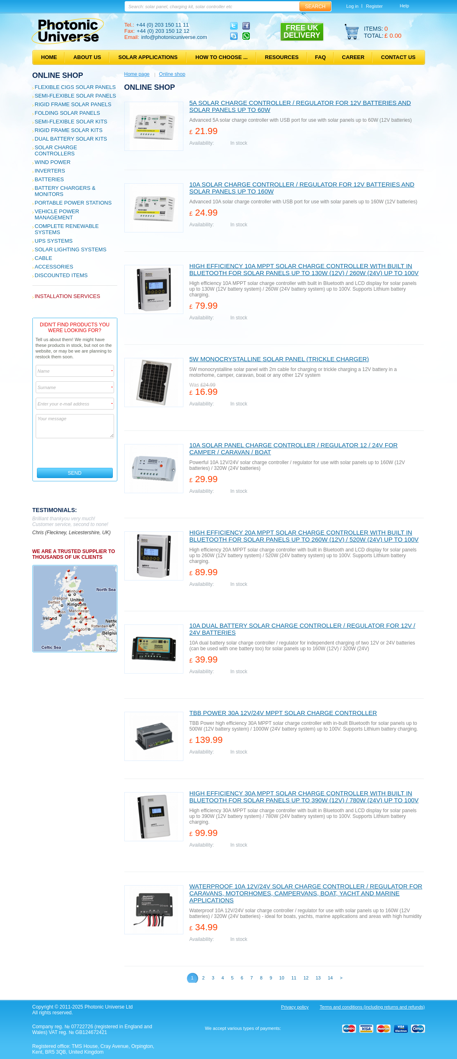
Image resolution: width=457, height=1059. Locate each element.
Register (374, 6)
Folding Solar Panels (67, 113)
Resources (282, 57)
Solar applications (148, 57)
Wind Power (53, 162)
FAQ (320, 57)
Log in (352, 6)
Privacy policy (294, 1006)
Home (49, 57)
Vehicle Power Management (57, 214)
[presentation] (75, 453)
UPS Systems (54, 241)
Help (404, 5)
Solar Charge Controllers (56, 150)
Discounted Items (61, 275)
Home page (137, 74)
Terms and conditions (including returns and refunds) (372, 1006)
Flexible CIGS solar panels (75, 87)
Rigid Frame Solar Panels (73, 104)
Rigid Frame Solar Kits (69, 130)
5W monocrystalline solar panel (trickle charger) (279, 358)
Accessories (54, 267)
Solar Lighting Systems (71, 249)
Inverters (50, 171)
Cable (44, 258)
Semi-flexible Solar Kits (71, 121)
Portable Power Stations (73, 203)
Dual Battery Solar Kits (71, 139)
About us (87, 57)
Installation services (68, 296)
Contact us (398, 57)
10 (281, 977)
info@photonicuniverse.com (174, 37)
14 (330, 977)
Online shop (57, 75)
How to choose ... (221, 57)
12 (306, 977)
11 (293, 977)
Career (353, 57)
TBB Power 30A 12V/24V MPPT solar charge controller (283, 712)
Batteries (49, 179)
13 (317, 977)
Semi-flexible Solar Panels (75, 96)
